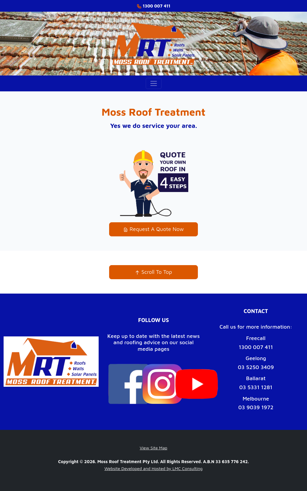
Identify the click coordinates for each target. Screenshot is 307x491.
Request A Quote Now (153, 229)
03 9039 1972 (255, 407)
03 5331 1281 (256, 387)
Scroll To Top (153, 272)
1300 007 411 (256, 347)
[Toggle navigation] (154, 83)
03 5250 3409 (256, 367)
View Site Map (153, 447)
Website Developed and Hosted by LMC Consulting (153, 468)
